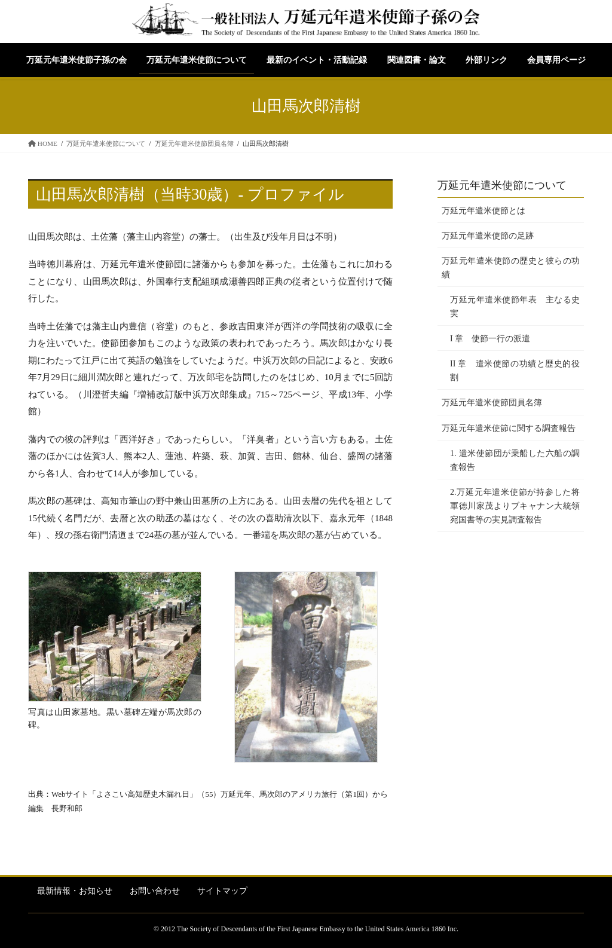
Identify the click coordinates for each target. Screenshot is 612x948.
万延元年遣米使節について (502, 185)
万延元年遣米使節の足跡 (488, 235)
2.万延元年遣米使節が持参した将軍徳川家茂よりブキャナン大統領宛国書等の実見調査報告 (515, 506)
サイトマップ (222, 890)
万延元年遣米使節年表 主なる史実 (515, 306)
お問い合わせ (155, 890)
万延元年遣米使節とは (483, 210)
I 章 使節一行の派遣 (490, 338)
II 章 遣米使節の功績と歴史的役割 (515, 370)
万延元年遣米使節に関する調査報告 (509, 428)
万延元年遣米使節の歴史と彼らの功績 (511, 267)
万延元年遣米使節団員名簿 (492, 402)
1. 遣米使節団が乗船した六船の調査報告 (515, 460)
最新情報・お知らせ (74, 890)
